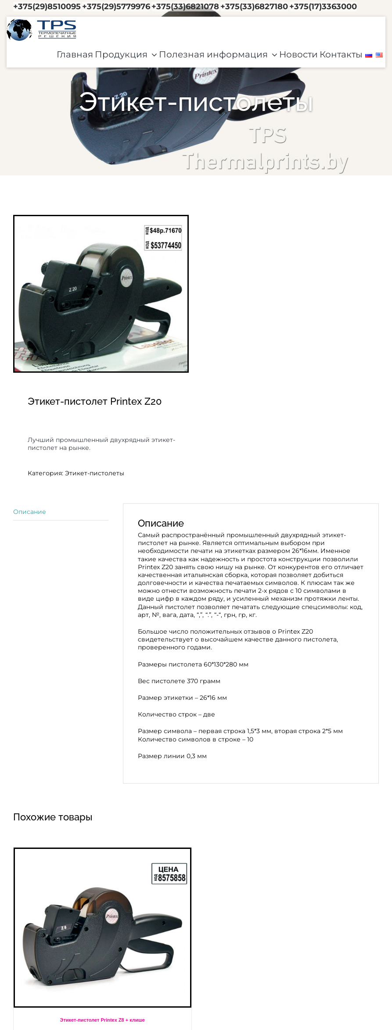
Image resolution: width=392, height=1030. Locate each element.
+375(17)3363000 (323, 6)
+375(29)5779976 (116, 6)
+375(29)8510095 (47, 6)
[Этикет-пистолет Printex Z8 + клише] (102, 928)
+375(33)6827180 (254, 6)
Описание (29, 512)
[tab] (60, 511)
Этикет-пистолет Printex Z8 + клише (102, 1020)
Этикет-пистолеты (94, 473)
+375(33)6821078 (185, 6)
